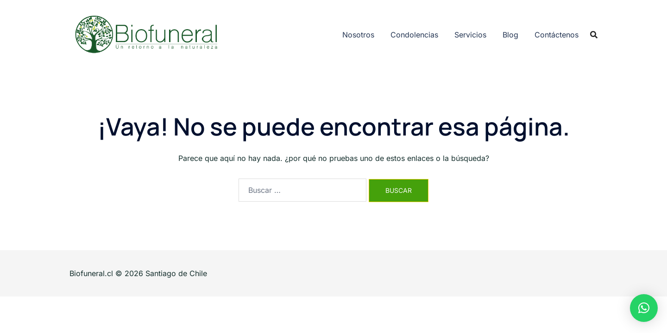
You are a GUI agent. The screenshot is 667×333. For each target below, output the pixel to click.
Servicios (470, 34)
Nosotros (358, 34)
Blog (510, 34)
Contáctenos (557, 34)
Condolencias (414, 34)
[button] (644, 308)
